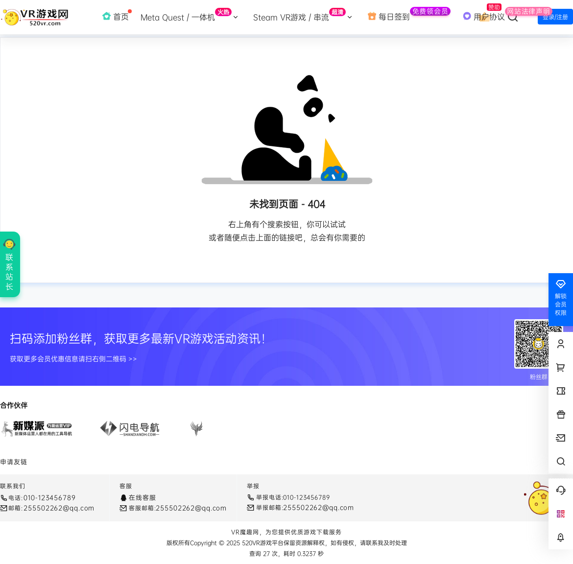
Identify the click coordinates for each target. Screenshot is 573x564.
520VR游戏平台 (262, 543)
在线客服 (142, 497)
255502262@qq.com (59, 507)
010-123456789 (49, 497)
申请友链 (13, 461)
